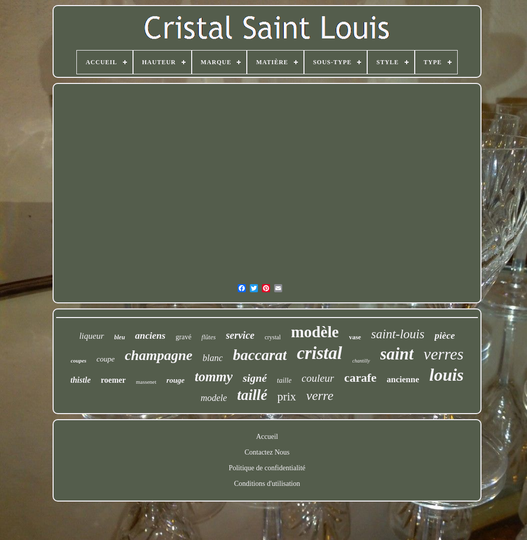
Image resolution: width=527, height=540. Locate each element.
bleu (119, 337)
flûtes (208, 337)
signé (255, 378)
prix (286, 396)
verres (444, 354)
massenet (146, 382)
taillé (252, 395)
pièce (444, 335)
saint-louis (398, 334)
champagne (159, 355)
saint (397, 354)
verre (319, 395)
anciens (150, 335)
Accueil (267, 436)
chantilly (361, 361)
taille (284, 380)
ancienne (402, 379)
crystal (273, 337)
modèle (315, 332)
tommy (214, 376)
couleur (317, 378)
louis (446, 375)
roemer (113, 380)
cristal (319, 353)
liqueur (91, 336)
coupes (78, 360)
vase (355, 337)
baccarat (260, 354)
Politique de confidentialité (267, 468)
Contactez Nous (266, 452)
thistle (80, 380)
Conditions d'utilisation (267, 483)
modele (214, 398)
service (240, 335)
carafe (360, 377)
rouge (175, 380)
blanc (212, 358)
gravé (183, 337)
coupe (106, 359)
